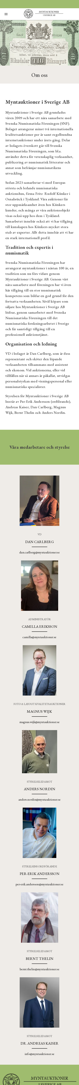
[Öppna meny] (6, 14)
